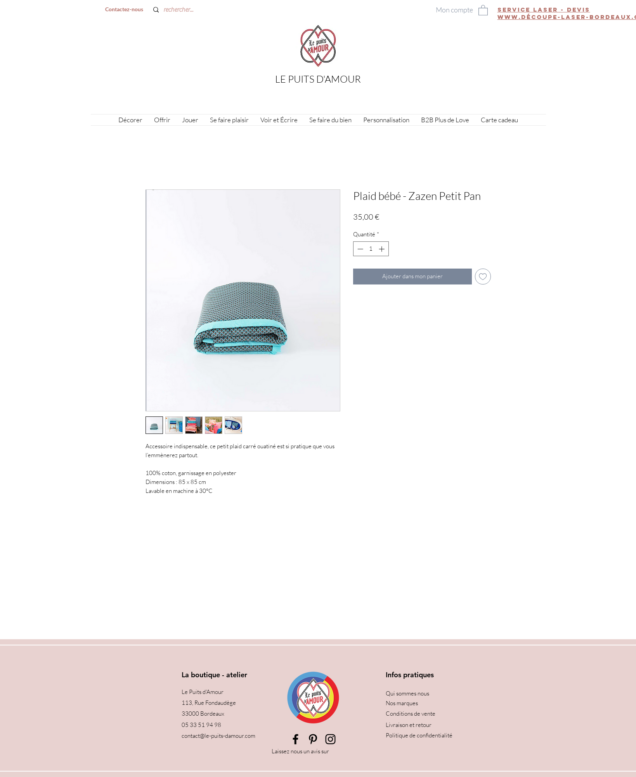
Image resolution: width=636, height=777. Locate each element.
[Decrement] (359, 249)
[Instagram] (330, 739)
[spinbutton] (370, 249)
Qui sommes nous (407, 693)
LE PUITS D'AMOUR (318, 79)
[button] (483, 10)
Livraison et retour (409, 724)
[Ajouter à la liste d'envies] (483, 276)
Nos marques (402, 703)
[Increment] (382, 249)
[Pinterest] (313, 739)
